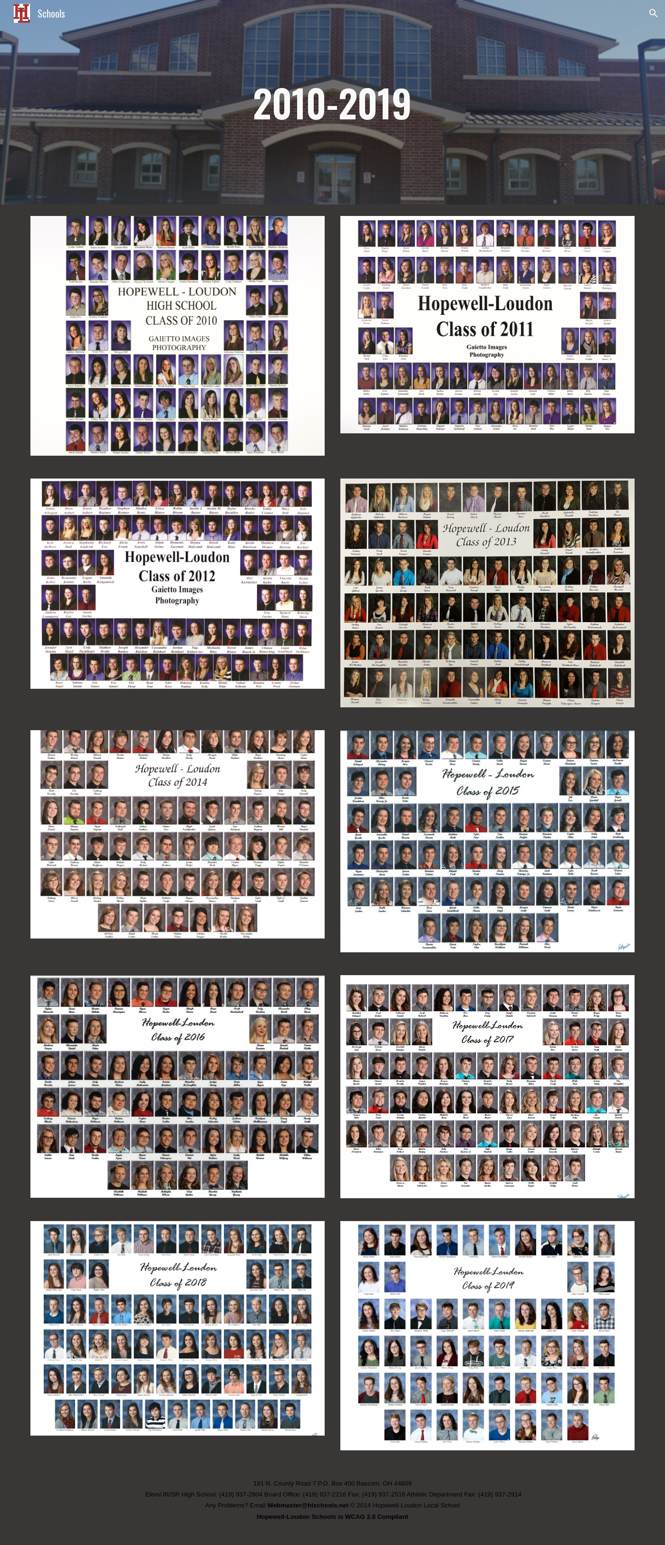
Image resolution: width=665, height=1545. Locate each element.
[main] (332, 102)
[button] (653, 13)
